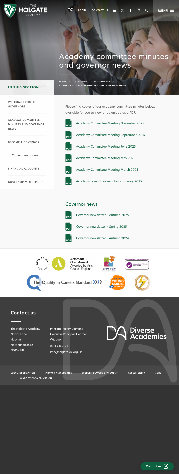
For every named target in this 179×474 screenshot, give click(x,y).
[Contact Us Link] (157, 466)
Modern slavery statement (100, 373)
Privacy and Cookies (58, 373)
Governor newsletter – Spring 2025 (101, 227)
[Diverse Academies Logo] (25, 17)
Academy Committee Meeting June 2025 (106, 146)
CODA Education (42, 378)
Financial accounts (23, 168)
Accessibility (136, 373)
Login (82, 10)
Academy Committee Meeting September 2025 (110, 135)
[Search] (146, 10)
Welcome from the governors (23, 104)
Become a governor (23, 142)
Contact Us (100, 10)
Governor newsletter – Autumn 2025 (102, 215)
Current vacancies (25, 155)
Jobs (158, 373)
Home (62, 81)
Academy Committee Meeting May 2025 (105, 158)
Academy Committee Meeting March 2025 (107, 170)
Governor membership (25, 182)
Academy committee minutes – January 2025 (109, 181)
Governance (102, 81)
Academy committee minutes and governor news (26, 124)
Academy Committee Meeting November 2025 (110, 123)
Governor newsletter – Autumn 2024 (102, 238)
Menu (163, 11)
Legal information (23, 373)
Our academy (80, 81)
